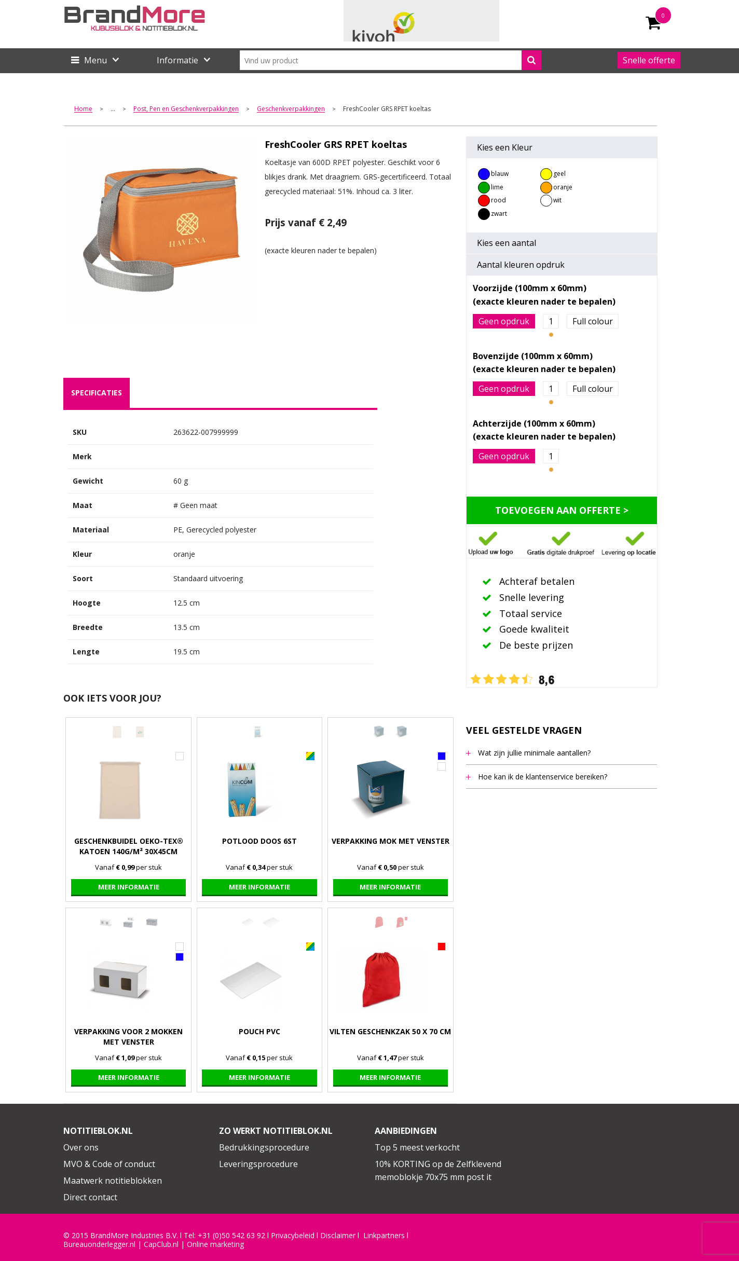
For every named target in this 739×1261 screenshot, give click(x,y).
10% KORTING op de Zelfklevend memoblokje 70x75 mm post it (438, 1170)
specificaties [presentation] (96, 393)
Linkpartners (384, 1235)
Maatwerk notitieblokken (112, 1180)
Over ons (81, 1147)
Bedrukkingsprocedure (264, 1147)
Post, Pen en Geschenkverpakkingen (186, 109)
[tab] (96, 393)
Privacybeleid (292, 1235)
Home (83, 109)
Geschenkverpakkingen (291, 109)
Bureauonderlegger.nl (99, 1244)
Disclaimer (337, 1235)
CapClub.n (160, 1244)
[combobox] (390, 60)
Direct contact (90, 1197)
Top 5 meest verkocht (417, 1147)
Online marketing (215, 1244)
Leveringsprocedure (258, 1164)
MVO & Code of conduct (109, 1164)
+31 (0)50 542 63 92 (231, 1235)
